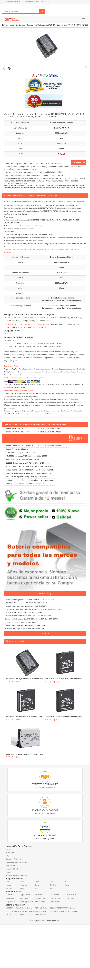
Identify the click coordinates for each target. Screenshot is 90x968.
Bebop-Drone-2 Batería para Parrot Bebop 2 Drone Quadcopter (30, 480)
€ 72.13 (61, 154)
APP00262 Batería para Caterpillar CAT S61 (23, 459)
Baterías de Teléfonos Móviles (35, 2)
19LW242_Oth (61, 273)
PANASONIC (50, 25)
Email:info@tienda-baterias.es (16, 875)
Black (61, 288)
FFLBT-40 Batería (71, 911)
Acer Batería (10, 895)
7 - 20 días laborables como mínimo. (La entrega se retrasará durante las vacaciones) (61, 307)
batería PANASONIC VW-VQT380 (41, 164)
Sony (37, 885)
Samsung (23, 885)
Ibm (36, 888)
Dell (51, 881)
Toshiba (53, 885)
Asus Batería (39, 895)
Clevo (37, 881)
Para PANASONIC (61, 128)
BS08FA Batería (41, 915)
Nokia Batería (55, 898)
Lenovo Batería (11, 898)
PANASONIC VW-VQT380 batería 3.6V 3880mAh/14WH (28, 318)
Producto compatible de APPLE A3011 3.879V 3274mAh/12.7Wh (28, 616)
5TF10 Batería (70, 908)
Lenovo (8, 885)
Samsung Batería (26, 902)
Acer (7, 881)
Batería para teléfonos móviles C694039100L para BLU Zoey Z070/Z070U (31, 619)
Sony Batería (10, 902)
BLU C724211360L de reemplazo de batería (21, 622)
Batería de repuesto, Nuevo (61, 123)
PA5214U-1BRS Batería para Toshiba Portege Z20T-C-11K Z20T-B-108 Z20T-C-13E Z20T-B (29, 484)
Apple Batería (25, 895)
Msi (51, 888)
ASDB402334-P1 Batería (13, 908)
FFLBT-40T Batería (57, 911)
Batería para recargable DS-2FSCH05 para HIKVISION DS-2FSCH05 (30, 600)
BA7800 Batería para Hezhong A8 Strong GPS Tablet (26, 477)
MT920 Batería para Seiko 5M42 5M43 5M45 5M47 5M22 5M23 (29, 470)
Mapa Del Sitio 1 (12, 866)
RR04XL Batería (26, 908)
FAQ (7, 856)
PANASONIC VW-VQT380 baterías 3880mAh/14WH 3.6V (25, 679)
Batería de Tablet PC (13, 2)
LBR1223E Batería (12, 911)
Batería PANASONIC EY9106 (49, 432)
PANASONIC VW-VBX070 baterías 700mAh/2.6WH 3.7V (24, 754)
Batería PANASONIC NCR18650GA (19, 446)
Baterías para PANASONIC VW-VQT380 (72, 25)
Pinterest (9, 872)
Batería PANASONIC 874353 (49, 446)
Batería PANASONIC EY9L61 (17, 428)
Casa (5, 25)
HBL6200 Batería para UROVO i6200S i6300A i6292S (26, 456)
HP (66, 881)
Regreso (9, 849)
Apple (67, 885)
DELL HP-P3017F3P (57, 908)
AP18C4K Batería (12, 915)
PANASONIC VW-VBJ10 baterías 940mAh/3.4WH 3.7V (63, 679)
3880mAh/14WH (61, 133)
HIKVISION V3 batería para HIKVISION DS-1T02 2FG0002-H (27, 603)
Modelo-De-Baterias (17, 25)
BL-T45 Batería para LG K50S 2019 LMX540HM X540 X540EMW (29, 466)
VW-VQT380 (61, 143)
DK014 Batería (40, 911)
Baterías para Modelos (35, 25)
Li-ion (61, 149)
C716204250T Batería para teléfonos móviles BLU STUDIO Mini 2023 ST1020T (33, 609)
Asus (22, 881)
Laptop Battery (55, 902)
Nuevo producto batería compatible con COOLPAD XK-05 (25, 625)
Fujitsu (22, 888)
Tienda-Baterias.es (24, 201)
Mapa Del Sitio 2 (12, 869)
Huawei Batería (70, 895)
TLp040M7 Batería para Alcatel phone (20, 453)
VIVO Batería (40, 902)
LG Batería (24, 898)
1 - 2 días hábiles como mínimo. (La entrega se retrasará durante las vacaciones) (61, 299)
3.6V (61, 138)
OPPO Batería (70, 898)
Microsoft (9, 888)
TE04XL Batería (41, 908)
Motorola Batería (41, 898)
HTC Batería (54, 895)
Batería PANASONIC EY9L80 (49, 428)
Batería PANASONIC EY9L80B (18, 432)
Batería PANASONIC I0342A (17, 449)
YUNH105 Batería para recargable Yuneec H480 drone (24, 628)
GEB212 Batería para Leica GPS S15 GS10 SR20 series (27, 463)
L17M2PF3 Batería (27, 911)
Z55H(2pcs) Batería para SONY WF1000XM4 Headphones (28, 473)
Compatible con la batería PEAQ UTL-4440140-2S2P (24, 612)
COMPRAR (78, 162)
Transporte (10, 852)
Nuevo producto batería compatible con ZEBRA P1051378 (26, 606)
